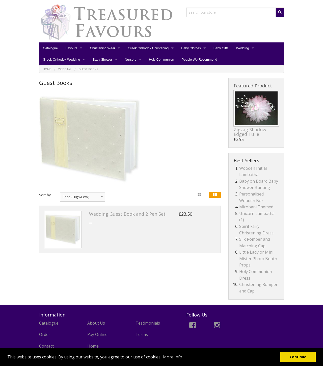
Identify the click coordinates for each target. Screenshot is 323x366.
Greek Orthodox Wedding (61, 59)
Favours (71, 48)
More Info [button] (172, 357)
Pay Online (97, 334)
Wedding (242, 48)
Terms (142, 334)
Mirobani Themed (256, 207)
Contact (46, 346)
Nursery (131, 59)
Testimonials (148, 323)
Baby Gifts (221, 48)
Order (44, 334)
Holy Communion (161, 59)
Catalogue (50, 48)
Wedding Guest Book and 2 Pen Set (127, 214)
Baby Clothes (191, 48)
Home (93, 346)
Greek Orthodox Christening (148, 48)
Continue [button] (298, 356)
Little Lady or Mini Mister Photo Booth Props (258, 258)
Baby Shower (102, 59)
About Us (96, 323)
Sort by (45, 194)
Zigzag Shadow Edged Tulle (250, 132)
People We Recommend (199, 59)
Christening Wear (102, 48)
